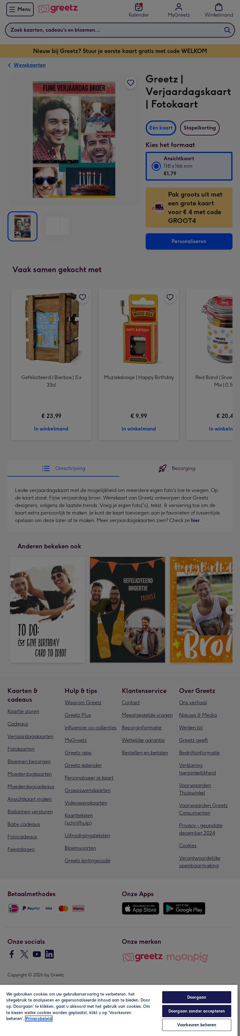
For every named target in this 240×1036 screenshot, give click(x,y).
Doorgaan (196, 997)
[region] (119, 1010)
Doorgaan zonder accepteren (196, 1011)
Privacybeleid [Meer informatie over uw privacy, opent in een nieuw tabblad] (39, 1018)
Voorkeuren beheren (196, 1025)
